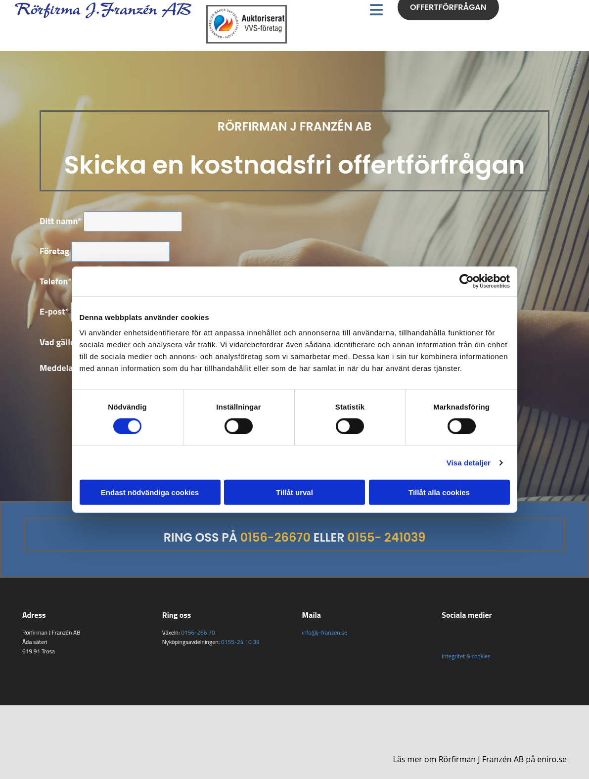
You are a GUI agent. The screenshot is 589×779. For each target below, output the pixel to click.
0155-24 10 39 (240, 641)
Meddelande (64, 367)
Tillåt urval (294, 492)
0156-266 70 (198, 632)
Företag (54, 251)
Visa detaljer (469, 462)
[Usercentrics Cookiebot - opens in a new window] (466, 281)
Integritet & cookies (466, 656)
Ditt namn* (61, 221)
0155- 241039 (386, 537)
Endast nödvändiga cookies (150, 492)
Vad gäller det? (68, 342)
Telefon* (56, 281)
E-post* (54, 311)
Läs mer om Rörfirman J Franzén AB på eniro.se (480, 759)
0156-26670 (275, 537)
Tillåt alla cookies (439, 492)
